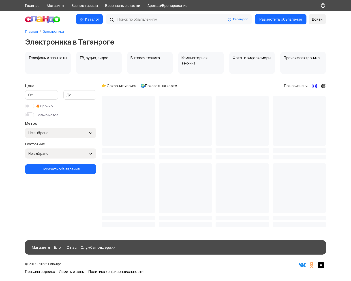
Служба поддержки (98, 247)
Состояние (35, 144)
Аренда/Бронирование (168, 5)
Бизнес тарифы (84, 5)
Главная (32, 5)
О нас (71, 247)
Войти (317, 19)
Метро (31, 123)
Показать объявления (61, 169)
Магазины (55, 5)
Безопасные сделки (122, 5)
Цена (29, 85)
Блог (58, 247)
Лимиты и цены (72, 271)
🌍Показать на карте (159, 85)
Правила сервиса (40, 271)
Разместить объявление (280, 19)
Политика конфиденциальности (115, 271)
